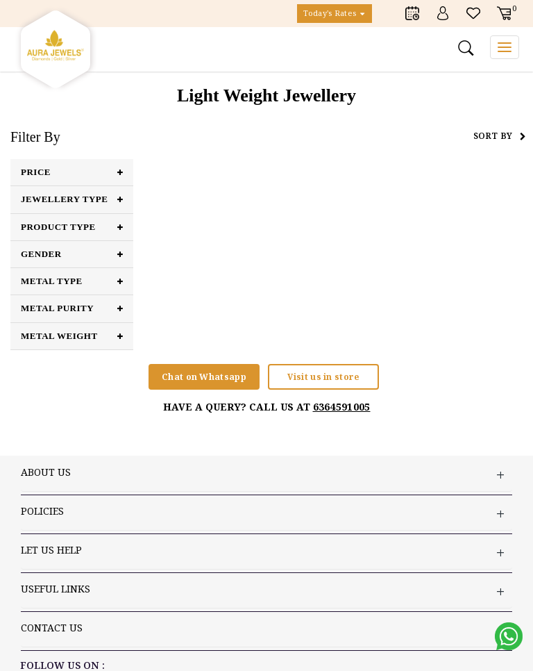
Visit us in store (323, 377)
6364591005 (342, 406)
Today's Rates (334, 13)
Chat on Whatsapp (204, 377)
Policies (266, 513)
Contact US (266, 629)
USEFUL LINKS (266, 590)
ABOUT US (266, 474)
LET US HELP (266, 552)
